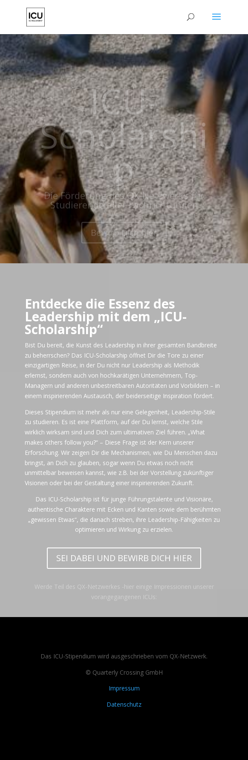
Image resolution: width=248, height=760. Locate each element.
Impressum (124, 688)
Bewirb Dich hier (124, 239)
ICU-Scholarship (124, 141)
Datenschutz (124, 704)
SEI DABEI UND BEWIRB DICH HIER (124, 558)
